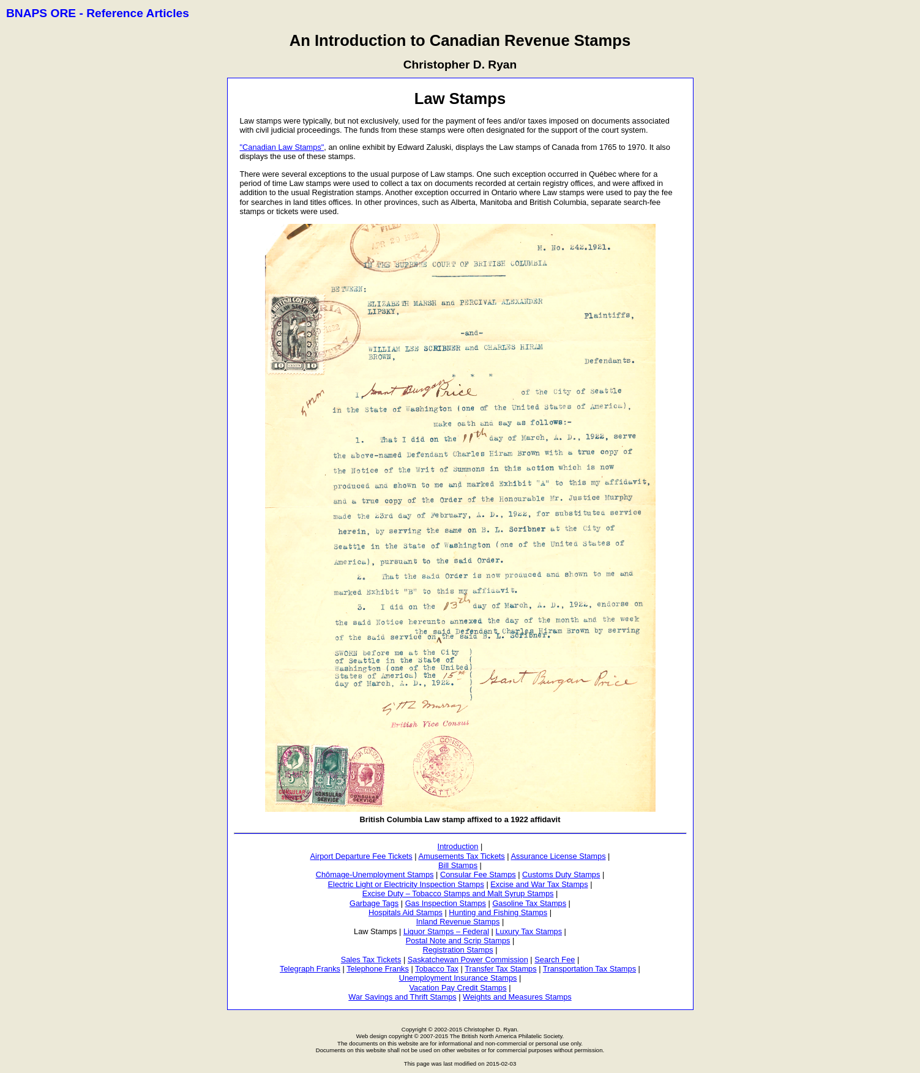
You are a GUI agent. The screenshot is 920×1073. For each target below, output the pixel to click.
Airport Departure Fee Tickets (361, 856)
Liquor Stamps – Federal (446, 931)
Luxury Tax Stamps (528, 931)
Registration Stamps (457, 949)
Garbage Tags (374, 903)
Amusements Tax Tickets (461, 856)
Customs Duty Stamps (561, 874)
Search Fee (554, 959)
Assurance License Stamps (557, 856)
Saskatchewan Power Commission (468, 959)
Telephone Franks (377, 968)
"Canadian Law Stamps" (282, 147)
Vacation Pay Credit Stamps (458, 987)
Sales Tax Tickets (371, 959)
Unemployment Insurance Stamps (458, 977)
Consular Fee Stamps (478, 874)
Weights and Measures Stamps (517, 996)
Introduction (458, 846)
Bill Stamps (457, 865)
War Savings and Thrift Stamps (402, 996)
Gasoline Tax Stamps (529, 903)
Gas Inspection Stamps (445, 903)
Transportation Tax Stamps (589, 968)
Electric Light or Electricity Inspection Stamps (406, 884)
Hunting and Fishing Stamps (498, 912)
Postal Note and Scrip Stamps (458, 940)
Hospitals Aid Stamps (405, 912)
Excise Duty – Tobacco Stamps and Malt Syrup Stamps (458, 893)
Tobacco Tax (436, 968)
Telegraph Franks (310, 968)
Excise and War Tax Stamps (539, 884)
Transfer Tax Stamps (500, 968)
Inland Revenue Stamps (458, 921)
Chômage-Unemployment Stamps (375, 874)
